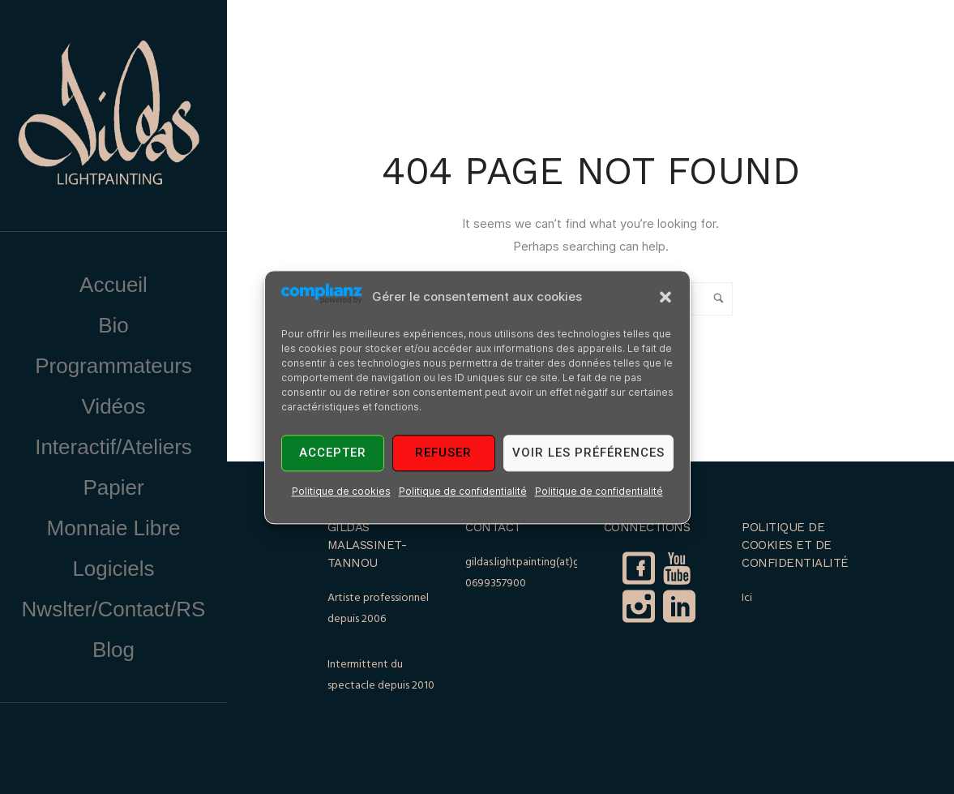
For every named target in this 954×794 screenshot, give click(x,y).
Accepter (332, 453)
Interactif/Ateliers (113, 447)
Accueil (113, 285)
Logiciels (113, 568)
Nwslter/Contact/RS (114, 609)
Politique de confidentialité (463, 491)
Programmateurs (113, 366)
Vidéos (113, 406)
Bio (113, 325)
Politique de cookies (341, 491)
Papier (113, 487)
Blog (113, 649)
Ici (747, 598)
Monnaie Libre (114, 528)
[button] (665, 297)
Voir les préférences (588, 453)
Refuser (443, 453)
